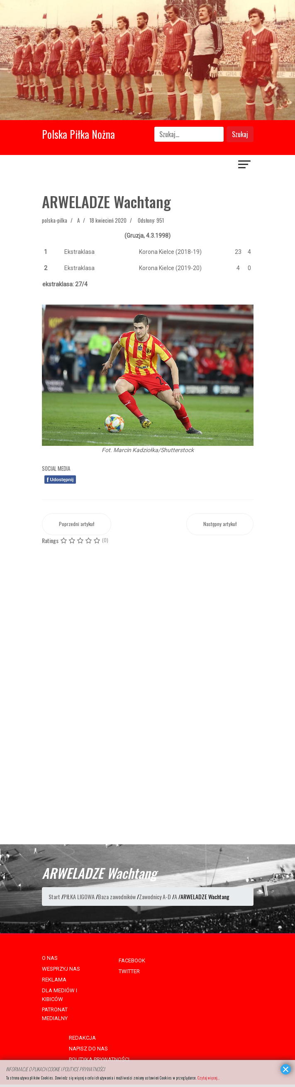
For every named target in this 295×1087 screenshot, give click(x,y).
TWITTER (129, 971)
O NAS (50, 958)
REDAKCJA (82, 1038)
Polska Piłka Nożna (78, 134)
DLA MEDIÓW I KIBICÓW (59, 994)
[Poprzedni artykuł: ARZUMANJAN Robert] (76, 524)
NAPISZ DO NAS (88, 1048)
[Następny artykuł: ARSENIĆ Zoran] (220, 524)
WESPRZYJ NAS (61, 969)
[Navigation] (245, 165)
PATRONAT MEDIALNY (55, 1013)
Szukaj (240, 134)
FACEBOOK (132, 960)
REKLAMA (54, 979)
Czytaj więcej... (208, 1078)
